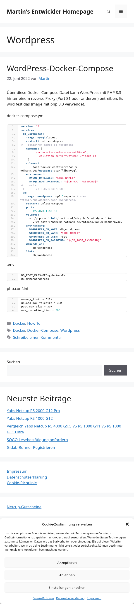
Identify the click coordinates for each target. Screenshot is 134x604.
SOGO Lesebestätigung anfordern (37, 439)
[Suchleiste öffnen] (108, 11)
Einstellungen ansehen (67, 587)
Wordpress (70, 330)
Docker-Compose (42, 330)
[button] (127, 524)
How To (34, 323)
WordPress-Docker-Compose (60, 68)
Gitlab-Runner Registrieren (31, 447)
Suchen (13, 361)
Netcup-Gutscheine (24, 506)
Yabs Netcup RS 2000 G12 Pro (33, 410)
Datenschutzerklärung (70, 598)
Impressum (94, 598)
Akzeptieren (67, 562)
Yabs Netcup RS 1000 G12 (30, 418)
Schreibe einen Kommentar (37, 337)
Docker (19, 323)
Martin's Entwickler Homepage (50, 11)
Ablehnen (67, 575)
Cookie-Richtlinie (43, 598)
